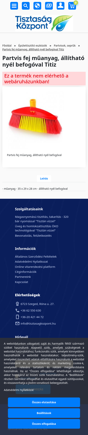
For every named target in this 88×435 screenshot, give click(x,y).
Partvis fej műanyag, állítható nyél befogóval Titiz (33, 49)
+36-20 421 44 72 (32, 317)
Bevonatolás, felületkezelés (33, 235)
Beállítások (44, 413)
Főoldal (6, 45)
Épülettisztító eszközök (32, 45)
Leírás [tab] (44, 178)
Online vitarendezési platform (35, 267)
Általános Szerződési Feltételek (36, 256)
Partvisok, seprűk (64, 45)
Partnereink (23, 277)
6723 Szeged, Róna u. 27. (38, 304)
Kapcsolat (21, 282)
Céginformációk (26, 272)
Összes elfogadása (44, 424)
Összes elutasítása (44, 402)
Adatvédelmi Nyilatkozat (31, 261)
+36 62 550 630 (31, 310)
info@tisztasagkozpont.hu (38, 323)
